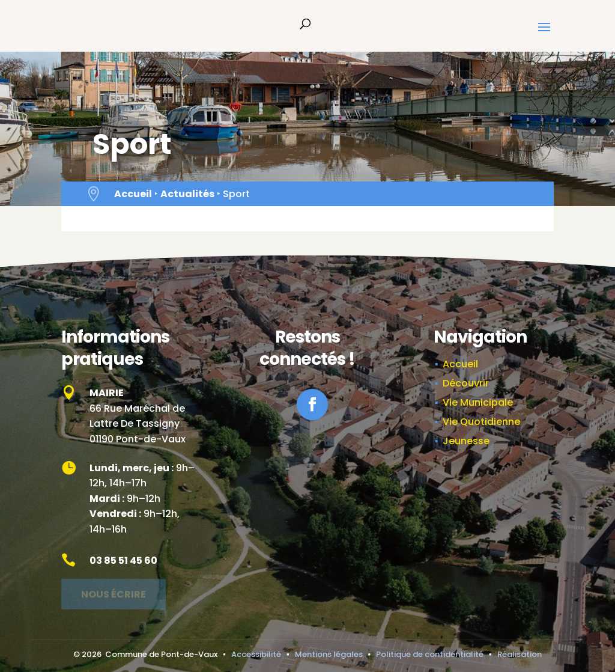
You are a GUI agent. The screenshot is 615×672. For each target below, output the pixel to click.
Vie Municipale (478, 402)
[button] (544, 35)
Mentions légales (329, 654)
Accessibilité (256, 654)
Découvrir (466, 383)
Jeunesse (466, 441)
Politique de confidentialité (429, 654)
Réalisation (519, 654)
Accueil (133, 194)
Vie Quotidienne (481, 422)
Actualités (187, 194)
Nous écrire (113, 591)
